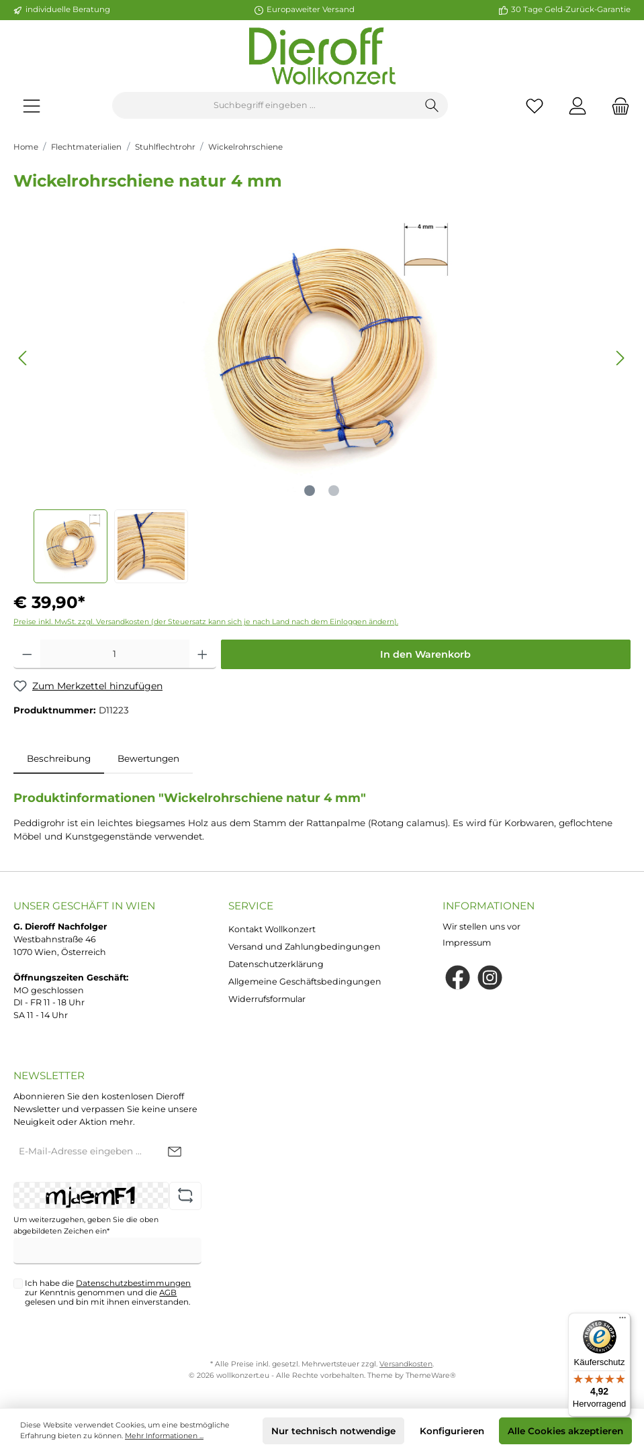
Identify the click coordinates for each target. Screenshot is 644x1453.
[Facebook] (458, 977)
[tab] (58, 758)
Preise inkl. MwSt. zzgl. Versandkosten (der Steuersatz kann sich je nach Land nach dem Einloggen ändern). (205, 621)
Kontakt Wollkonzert (272, 929)
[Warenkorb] (616, 105)
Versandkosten (405, 1364)
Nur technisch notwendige (333, 1430)
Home (25, 147)
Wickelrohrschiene (245, 147)
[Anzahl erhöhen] (202, 654)
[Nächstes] (620, 358)
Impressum (467, 943)
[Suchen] (432, 105)
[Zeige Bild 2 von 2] (333, 490)
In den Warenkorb (425, 654)
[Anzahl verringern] (27, 654)
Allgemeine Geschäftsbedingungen (304, 981)
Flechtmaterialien (86, 147)
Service (250, 905)
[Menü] (31, 105)
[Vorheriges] (23, 358)
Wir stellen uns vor (481, 926)
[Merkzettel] (534, 105)
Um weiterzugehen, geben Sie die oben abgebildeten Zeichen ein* (85, 1225)
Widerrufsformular (267, 999)
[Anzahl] (115, 654)
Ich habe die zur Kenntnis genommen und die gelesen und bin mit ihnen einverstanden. (108, 1293)
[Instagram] (490, 977)
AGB (168, 1292)
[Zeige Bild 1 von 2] (309, 490)
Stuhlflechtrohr (165, 147)
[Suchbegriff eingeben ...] (264, 105)
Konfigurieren (452, 1430)
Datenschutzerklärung (276, 964)
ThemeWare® (431, 1375)
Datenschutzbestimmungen (133, 1283)
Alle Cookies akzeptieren (565, 1430)
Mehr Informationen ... (164, 1436)
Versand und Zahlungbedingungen (304, 947)
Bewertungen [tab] (148, 758)
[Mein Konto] (577, 105)
